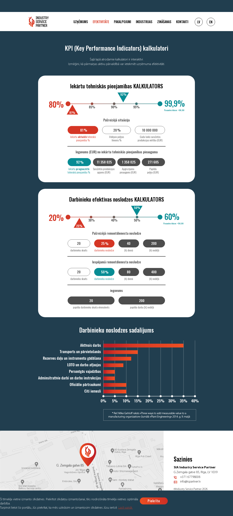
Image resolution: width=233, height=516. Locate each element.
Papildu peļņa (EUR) (153, 170)
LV (198, 22)
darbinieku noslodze (104, 250)
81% (72, 112)
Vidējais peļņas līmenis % (116, 138)
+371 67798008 (190, 477)
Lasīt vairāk (125, 507)
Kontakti (182, 21)
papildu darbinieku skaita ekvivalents (91, 307)
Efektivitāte (101, 21)
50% (137, 207)
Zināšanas (164, 21)
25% (79, 226)
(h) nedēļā (154, 250)
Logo (39, 21)
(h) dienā (128, 250)
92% (123, 94)
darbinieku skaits (78, 250)
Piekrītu (154, 500)
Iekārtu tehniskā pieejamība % (83, 138)
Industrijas (144, 21)
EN (210, 22)
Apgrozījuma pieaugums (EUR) (128, 170)
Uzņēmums (80, 21)
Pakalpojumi (122, 21)
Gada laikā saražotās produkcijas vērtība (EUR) (150, 138)
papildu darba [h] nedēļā (142, 307)
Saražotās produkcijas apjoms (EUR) (104, 170)
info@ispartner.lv (190, 481)
